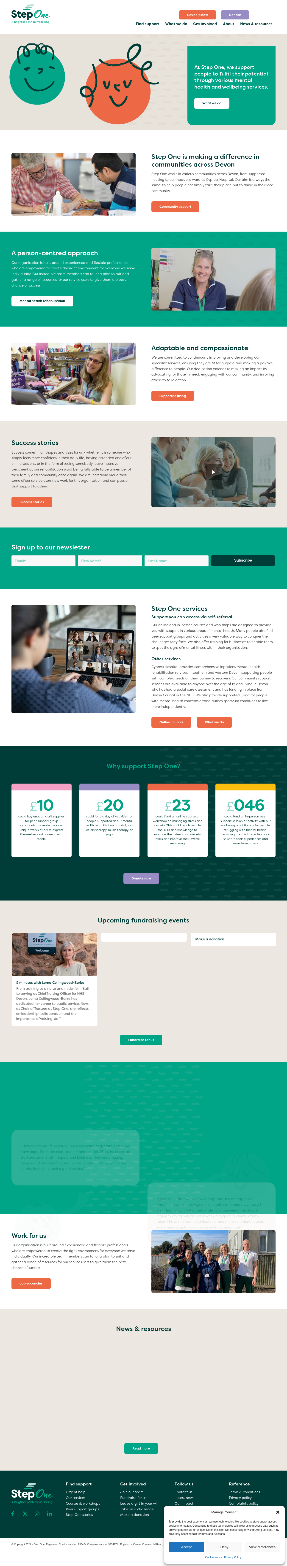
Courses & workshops (83, 1503)
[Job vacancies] (31, 1283)
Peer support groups (82, 1509)
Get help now (197, 15)
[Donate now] (141, 878)
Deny (224, 1547)
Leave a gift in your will (139, 1503)
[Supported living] (172, 396)
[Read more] (141, 1448)
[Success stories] (31, 502)
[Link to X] (25, 1513)
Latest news (184, 1498)
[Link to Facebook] (12, 1513)
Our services (75, 1498)
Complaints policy (244, 1503)
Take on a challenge (137, 1509)
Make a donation (134, 1514)
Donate (235, 15)
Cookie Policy (213, 1557)
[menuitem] (197, 14)
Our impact (184, 1503)
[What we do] (211, 103)
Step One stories (79, 1514)
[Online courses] (171, 722)
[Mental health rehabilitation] (42, 301)
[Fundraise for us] (141, 1040)
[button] (278, 1512)
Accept (186, 1547)
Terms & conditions (244, 1492)
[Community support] (175, 206)
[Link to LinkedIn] (49, 1513)
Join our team (132, 1492)
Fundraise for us (133, 1498)
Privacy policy (240, 1498)
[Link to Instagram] (37, 1513)
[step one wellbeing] (31, 12)
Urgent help (76, 1492)
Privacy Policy (232, 1557)
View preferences (262, 1547)
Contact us (183, 1492)
